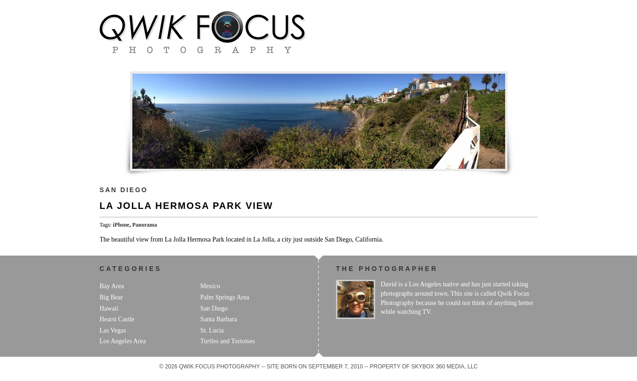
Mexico (210, 286)
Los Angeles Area (123, 341)
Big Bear (111, 297)
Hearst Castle (117, 319)
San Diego (124, 190)
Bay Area (112, 286)
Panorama (144, 225)
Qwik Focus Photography (203, 32)
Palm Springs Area (224, 297)
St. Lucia (212, 330)
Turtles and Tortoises (227, 341)
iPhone (121, 225)
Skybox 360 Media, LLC (444, 366)
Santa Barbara (218, 319)
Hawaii (109, 308)
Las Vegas (113, 330)
